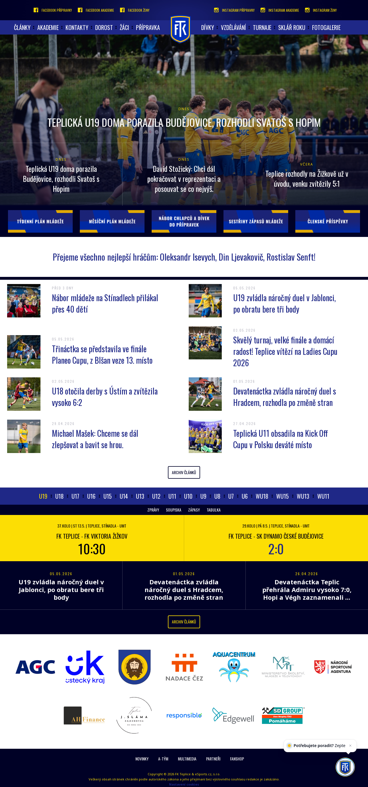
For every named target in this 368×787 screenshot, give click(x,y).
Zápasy (194, 510)
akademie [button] (48, 27)
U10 (188, 496)
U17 (75, 496)
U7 (231, 496)
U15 (107, 496)
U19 (43, 496)
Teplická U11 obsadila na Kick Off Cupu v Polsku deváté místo (280, 438)
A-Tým (163, 759)
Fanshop (237, 759)
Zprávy (153, 510)
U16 (91, 496)
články (22, 27)
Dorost (104, 27)
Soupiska (173, 510)
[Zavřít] (349, 751)
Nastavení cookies (184, 784)
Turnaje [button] (262, 27)
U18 (59, 496)
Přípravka (148, 27)
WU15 (282, 496)
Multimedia (187, 759)
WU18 (262, 496)
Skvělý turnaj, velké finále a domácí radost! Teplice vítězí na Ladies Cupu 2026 (285, 351)
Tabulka (214, 510)
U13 (140, 496)
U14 (124, 496)
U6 (245, 496)
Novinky (142, 759)
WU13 (303, 496)
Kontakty (77, 27)
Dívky (207, 27)
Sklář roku (291, 27)
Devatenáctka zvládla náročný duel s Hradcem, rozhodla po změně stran (284, 396)
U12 (156, 496)
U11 (172, 496)
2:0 (276, 548)
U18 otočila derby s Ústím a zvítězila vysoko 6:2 (105, 396)
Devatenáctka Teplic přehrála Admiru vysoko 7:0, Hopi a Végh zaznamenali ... (306, 589)
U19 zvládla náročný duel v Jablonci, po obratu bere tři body (284, 303)
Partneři (213, 759)
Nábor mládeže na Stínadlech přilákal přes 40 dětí (105, 303)
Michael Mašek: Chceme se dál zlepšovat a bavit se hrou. (95, 438)
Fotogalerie (326, 27)
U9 (203, 496)
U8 (217, 496)
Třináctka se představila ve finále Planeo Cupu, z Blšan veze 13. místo (102, 354)
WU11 (323, 496)
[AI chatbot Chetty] (345, 766)
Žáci (124, 27)
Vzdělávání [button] (233, 27)
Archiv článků (184, 472)
